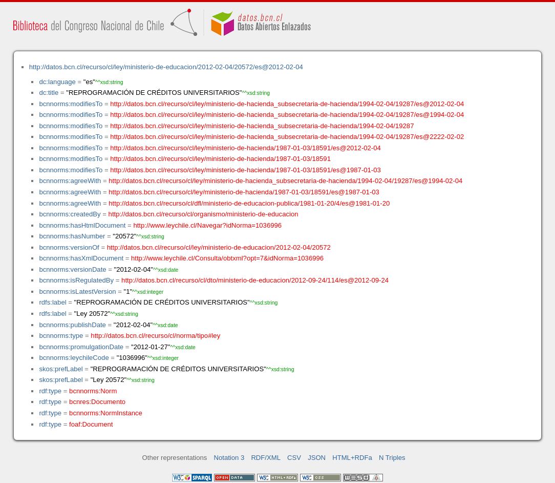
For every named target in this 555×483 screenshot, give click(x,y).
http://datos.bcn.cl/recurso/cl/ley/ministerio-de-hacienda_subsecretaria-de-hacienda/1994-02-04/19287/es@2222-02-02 (287, 136)
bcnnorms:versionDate (72, 269)
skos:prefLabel (60, 369)
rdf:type (50, 391)
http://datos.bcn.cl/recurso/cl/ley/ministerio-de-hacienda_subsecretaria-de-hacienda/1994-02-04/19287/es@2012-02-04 (287, 104)
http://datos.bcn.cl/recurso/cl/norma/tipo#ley (155, 335)
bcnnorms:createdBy (69, 214)
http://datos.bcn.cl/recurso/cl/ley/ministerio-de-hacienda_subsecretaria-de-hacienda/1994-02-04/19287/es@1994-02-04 (287, 114)
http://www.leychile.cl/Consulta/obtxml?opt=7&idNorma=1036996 (227, 258)
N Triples (392, 457)
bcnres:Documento (97, 402)
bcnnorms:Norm (93, 391)
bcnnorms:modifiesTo (70, 104)
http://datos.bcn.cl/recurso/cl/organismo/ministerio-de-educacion (203, 214)
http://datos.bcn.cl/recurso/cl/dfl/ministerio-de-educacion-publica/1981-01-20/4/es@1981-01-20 (249, 203)
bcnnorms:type (61, 335)
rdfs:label (52, 302)
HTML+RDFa (352, 457)
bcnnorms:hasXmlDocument (81, 258)
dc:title (48, 92)
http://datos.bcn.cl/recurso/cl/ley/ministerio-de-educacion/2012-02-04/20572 (219, 247)
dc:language (57, 82)
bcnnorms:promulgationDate (81, 347)
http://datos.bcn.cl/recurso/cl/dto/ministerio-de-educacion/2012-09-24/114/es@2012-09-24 (255, 280)
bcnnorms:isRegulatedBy (76, 280)
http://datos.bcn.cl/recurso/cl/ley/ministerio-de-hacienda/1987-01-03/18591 (220, 159)
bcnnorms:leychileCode (74, 357)
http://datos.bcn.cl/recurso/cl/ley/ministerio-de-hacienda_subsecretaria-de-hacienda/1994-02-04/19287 (262, 126)
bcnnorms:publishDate (72, 325)
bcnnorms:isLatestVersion (77, 291)
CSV (294, 457)
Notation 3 (229, 457)
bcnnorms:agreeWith (70, 181)
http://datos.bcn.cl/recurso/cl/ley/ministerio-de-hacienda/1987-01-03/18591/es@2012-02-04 (245, 148)
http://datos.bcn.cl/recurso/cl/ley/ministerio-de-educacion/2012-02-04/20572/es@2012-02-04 (166, 67)
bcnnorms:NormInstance (105, 413)
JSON (317, 457)
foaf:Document (91, 424)
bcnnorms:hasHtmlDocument (82, 225)
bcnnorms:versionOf (69, 247)
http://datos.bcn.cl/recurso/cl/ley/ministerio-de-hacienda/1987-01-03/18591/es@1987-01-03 (245, 170)
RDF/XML (266, 457)
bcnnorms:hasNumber (72, 236)
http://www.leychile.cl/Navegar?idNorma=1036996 (207, 225)
